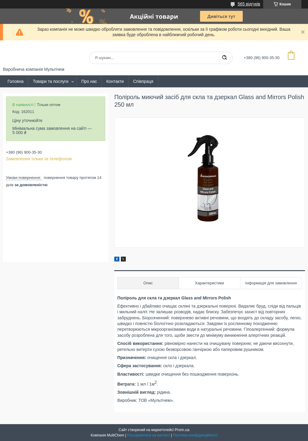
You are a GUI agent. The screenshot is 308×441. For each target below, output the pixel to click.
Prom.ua (182, 429)
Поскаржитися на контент (148, 435)
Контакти (115, 81)
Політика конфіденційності (195, 435)
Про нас (89, 81)
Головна (15, 81)
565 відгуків (249, 4)
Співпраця (143, 81)
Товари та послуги (50, 81)
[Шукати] (224, 58)
